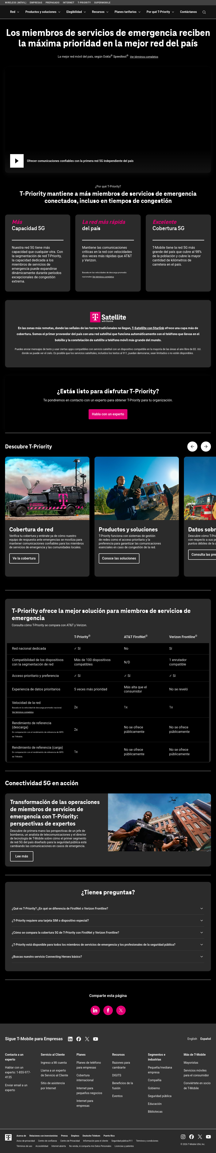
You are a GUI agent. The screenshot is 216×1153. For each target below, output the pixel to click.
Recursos (98, 12)
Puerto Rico (109, 1136)
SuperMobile (102, 2)
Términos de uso (24, 1146)
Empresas (36, 2)
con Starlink (148, 328)
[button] (108, 414)
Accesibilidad (42, 1146)
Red (12, 12)
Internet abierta (58, 1146)
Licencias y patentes (124, 1146)
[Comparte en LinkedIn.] (95, 1010)
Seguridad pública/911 (122, 1141)
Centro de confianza (47, 1141)
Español (205, 1038)
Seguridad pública (159, 1096)
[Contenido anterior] (192, 446)
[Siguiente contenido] (206, 446)
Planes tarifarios (125, 12)
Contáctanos (188, 12)
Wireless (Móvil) (15, 2)
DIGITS (116, 1075)
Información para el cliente (95, 1141)
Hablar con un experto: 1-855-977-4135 (18, 1072)
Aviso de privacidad (26, 1141)
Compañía (154, 1080)
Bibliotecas (155, 1111)
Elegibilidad (74, 12)
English (192, 1038)
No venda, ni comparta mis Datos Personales (90, 1146)
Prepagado (52, 2)
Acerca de (21, 1136)
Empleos (75, 1136)
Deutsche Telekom (91, 1136)
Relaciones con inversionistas (43, 1136)
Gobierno (154, 1088)
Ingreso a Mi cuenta (54, 1062)
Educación (155, 1103)
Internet (68, 2)
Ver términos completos (144, 56)
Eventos (117, 1096)
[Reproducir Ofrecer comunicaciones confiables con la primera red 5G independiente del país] (17, 161)
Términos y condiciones (147, 1141)
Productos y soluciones (40, 12)
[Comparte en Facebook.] (108, 1010)
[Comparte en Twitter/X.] (121, 1010)
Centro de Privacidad (70, 1141)
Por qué (158, 12)
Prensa (64, 1136)
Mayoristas (191, 1062)
